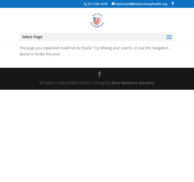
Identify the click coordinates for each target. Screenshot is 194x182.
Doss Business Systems (133, 82)
